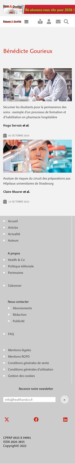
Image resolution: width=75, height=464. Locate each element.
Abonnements (22, 308)
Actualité (14, 234)
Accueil (13, 221)
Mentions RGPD (19, 356)
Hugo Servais (12, 125)
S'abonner (42, 22)
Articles (13, 227)
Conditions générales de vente (28, 363)
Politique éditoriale (21, 266)
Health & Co (16, 260)
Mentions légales (19, 350)
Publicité (19, 321)
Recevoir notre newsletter (36, 389)
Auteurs (13, 240)
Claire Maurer (12, 192)
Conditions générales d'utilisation (30, 369)
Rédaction (20, 314)
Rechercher (68, 22)
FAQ (11, 334)
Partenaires (15, 273)
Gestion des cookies (21, 376)
